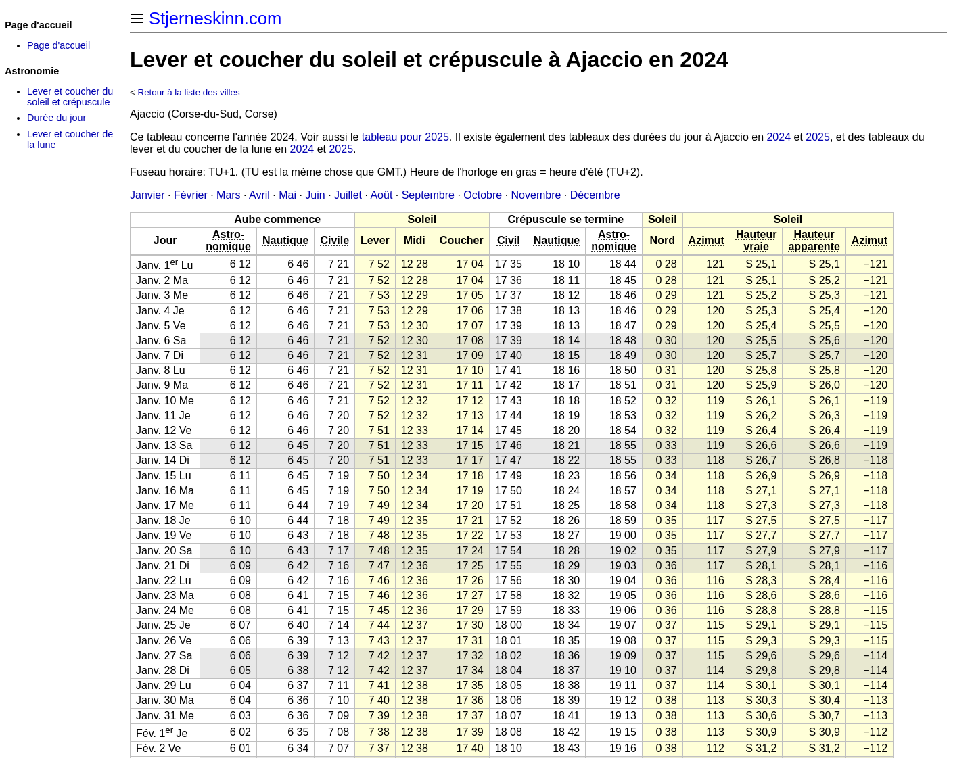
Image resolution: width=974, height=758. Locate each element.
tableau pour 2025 (405, 137)
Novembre (536, 195)
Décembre (595, 195)
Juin (315, 195)
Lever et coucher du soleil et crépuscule (70, 97)
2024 (778, 137)
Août (381, 195)
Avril (259, 195)
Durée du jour (56, 117)
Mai (287, 195)
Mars (228, 195)
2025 (818, 137)
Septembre (428, 195)
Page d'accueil (58, 45)
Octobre (482, 195)
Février (191, 195)
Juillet (348, 195)
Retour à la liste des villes (189, 92)
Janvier (147, 195)
